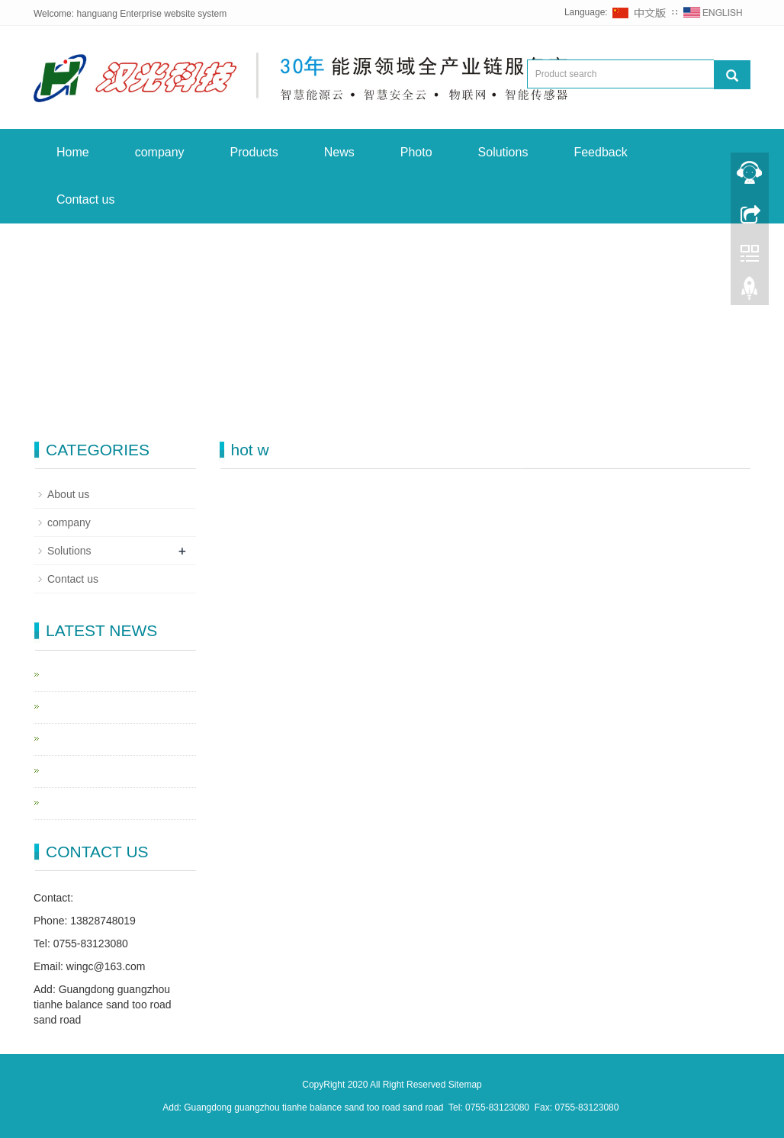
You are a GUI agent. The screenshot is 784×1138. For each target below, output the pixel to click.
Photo (416, 152)
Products (254, 152)
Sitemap (465, 1084)
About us (68, 494)
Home (72, 152)
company (160, 152)
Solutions (503, 152)
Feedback (600, 152)
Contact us (85, 199)
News (339, 152)
